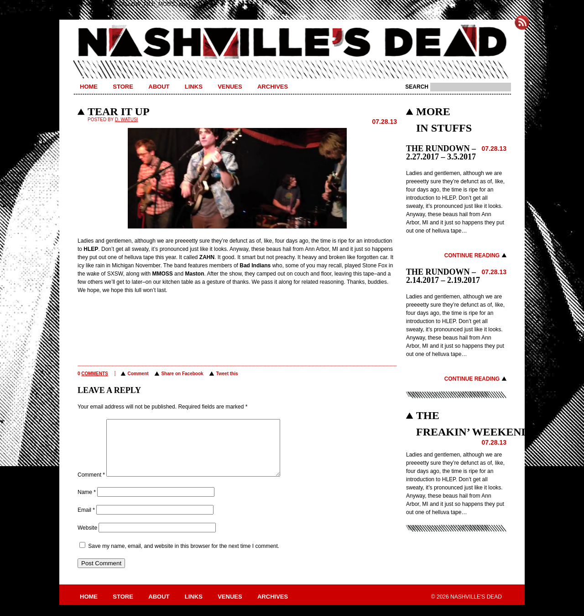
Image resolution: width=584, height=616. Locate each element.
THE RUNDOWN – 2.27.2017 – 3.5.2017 (441, 152)
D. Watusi (126, 119)
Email (86, 521)
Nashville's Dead (292, 42)
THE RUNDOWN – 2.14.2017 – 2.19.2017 (443, 276)
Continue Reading (472, 255)
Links (194, 86)
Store (123, 86)
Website (87, 539)
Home (89, 86)
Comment (137, 373)
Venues (230, 86)
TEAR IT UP (119, 111)
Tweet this (227, 373)
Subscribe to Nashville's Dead (522, 22)
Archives (272, 86)
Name (87, 503)
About (158, 86)
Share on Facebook (182, 373)
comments (94, 373)
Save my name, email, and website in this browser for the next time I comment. (183, 557)
